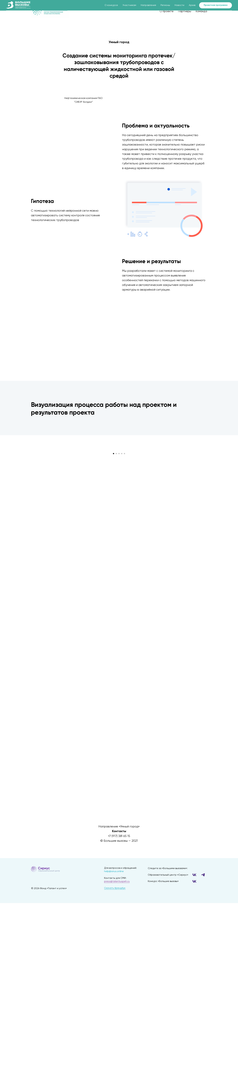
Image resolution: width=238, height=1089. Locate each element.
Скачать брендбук (115, 1061)
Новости (179, 5)
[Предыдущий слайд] (46, 491)
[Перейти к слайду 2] (116, 537)
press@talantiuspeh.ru (117, 1054)
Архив (192, 5)
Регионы (165, 5)
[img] (62, 1041)
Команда (201, 11)
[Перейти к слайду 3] (119, 537)
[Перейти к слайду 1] (113, 537)
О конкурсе (111, 5)
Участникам (129, 5)
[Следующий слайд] (192, 491)
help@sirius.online (114, 1044)
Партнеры (184, 11)
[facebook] (113, 1028)
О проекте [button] (166, 11)
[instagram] (124, 1028)
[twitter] (119, 1028)
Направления (148, 5)
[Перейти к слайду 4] (121, 537)
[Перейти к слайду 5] (124, 537)
